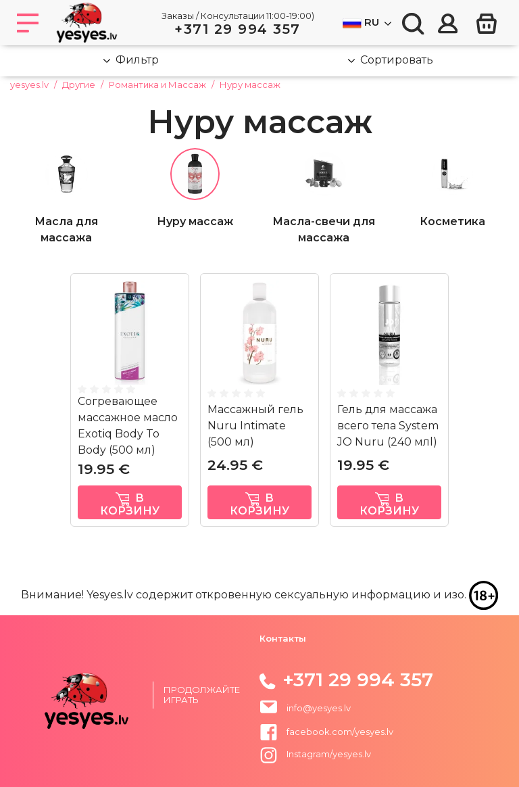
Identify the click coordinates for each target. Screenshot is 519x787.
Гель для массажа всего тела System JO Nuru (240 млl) (388, 425)
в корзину (129, 504)
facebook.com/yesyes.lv (326, 731)
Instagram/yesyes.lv (315, 753)
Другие (78, 84)
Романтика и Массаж (157, 84)
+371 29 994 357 (237, 29)
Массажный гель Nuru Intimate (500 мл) (255, 425)
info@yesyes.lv (319, 707)
